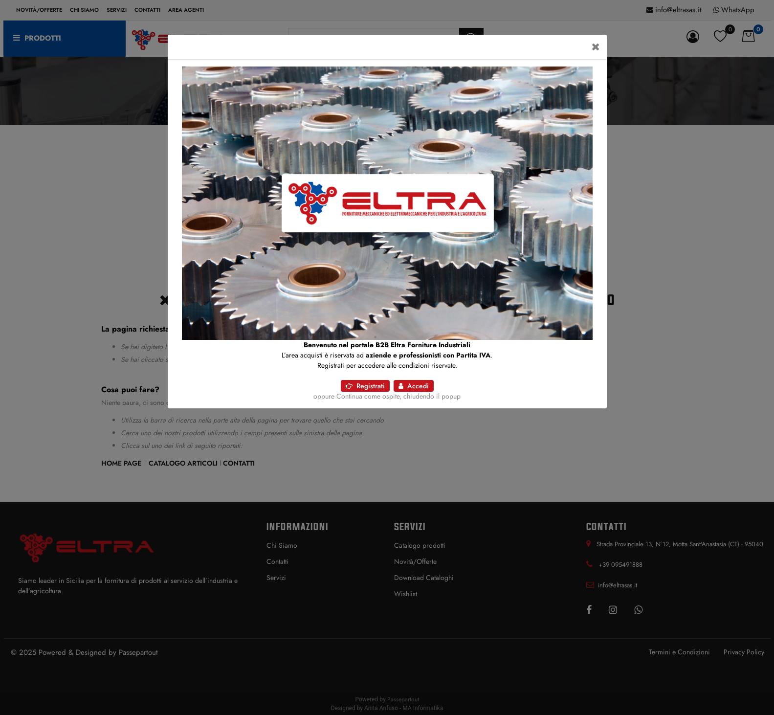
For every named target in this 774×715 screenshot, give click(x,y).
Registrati (365, 386)
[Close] (596, 47)
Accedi (413, 386)
